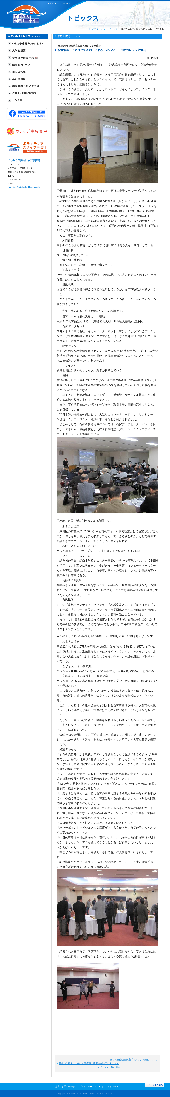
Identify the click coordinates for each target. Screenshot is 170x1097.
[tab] (27, 43)
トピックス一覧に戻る (108, 1067)
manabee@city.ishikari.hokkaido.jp (24, 187)
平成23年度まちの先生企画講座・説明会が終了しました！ (89, 1063)
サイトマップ (111, 1086)
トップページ (96, 29)
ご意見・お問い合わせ (64, 1086)
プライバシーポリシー (90, 1086)
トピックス (112, 29)
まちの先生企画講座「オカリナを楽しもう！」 (134, 1059)
